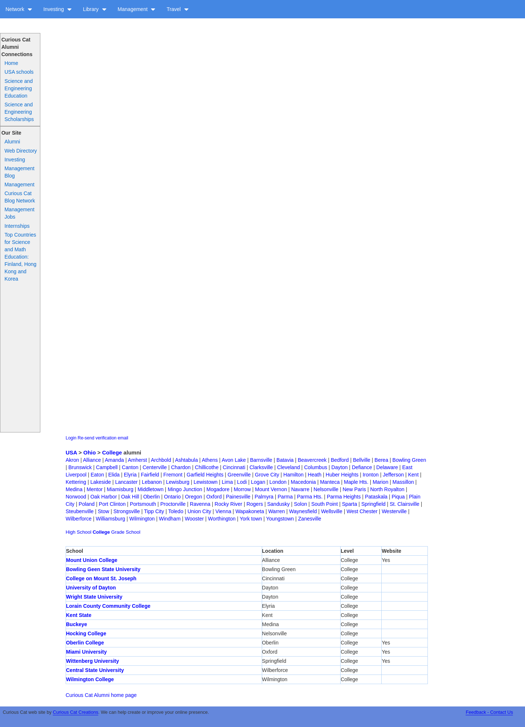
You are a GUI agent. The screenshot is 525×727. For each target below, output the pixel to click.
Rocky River (228, 504)
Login (71, 438)
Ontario (172, 497)
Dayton (339, 467)
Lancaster (126, 482)
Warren (276, 511)
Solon (300, 504)
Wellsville (331, 511)
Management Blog (19, 172)
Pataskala (376, 497)
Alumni (12, 142)
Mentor (95, 489)
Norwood (76, 497)
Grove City (267, 475)
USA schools (18, 72)
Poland (87, 504)
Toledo (175, 511)
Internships (16, 226)
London (278, 482)
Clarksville (261, 467)
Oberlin (151, 497)
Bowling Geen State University (103, 569)
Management (137, 9)
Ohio (89, 452)
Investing (57, 9)
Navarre (300, 489)
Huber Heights (342, 475)
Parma (285, 497)
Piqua (398, 497)
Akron (72, 460)
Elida (114, 475)
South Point (324, 504)
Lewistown (205, 482)
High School (78, 532)
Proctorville (173, 504)
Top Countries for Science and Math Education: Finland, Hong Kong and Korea (20, 257)
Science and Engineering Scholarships (19, 112)
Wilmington (142, 519)
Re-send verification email (103, 438)
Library (95, 9)
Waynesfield (303, 511)
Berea (381, 460)
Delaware (387, 467)
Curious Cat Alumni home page (101, 695)
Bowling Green (409, 460)
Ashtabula (186, 460)
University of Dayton (91, 588)
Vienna (223, 511)
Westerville (394, 511)
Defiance (362, 467)
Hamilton (293, 475)
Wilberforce (79, 519)
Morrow (242, 489)
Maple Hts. (356, 482)
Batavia (285, 460)
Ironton (371, 475)
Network (18, 9)
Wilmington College (90, 679)
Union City (199, 511)
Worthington (221, 519)
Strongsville (126, 511)
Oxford (214, 497)
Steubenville (79, 511)
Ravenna (200, 504)
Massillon (403, 482)
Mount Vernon (271, 489)
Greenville (239, 475)
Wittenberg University (92, 661)
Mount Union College (91, 560)
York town (251, 519)
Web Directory (20, 151)
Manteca (330, 482)
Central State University (95, 670)
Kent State (78, 615)
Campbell (107, 467)
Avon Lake (234, 460)
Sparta (349, 504)
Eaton (97, 475)
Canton (130, 467)
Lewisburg (178, 482)
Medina (74, 489)
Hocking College (86, 633)
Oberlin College (85, 643)
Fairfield (150, 475)
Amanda (114, 460)
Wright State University (94, 597)
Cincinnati (234, 467)
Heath (315, 475)
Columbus (315, 467)
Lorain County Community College (108, 606)
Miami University (86, 652)
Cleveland (288, 467)
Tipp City (154, 511)
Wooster (194, 519)
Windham (169, 519)
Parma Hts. (310, 497)
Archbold (161, 460)
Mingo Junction (185, 489)
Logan (258, 482)
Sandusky (278, 504)
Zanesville (309, 519)
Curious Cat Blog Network (19, 197)
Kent (413, 475)
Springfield (373, 504)
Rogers (254, 504)
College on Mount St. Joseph (101, 578)
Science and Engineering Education (18, 88)
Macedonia (303, 482)
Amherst (137, 460)
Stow (103, 511)
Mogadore (218, 489)
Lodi (242, 482)
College (112, 452)
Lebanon (152, 482)
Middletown (150, 489)
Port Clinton (112, 504)
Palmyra (264, 497)
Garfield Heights (205, 475)
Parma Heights (344, 497)
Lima (227, 482)
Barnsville (261, 460)
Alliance (92, 460)
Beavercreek (312, 460)
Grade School (125, 532)
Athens (210, 460)
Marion (380, 482)
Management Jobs (19, 213)
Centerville (155, 467)
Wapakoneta (249, 511)
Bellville (361, 460)
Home (11, 63)
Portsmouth (143, 504)
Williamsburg (110, 519)
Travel (177, 9)
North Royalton (387, 489)
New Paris (354, 489)
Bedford (340, 460)
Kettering (76, 482)
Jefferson (393, 475)
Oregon (193, 497)
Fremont (172, 475)
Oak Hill (130, 497)
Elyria (130, 475)
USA (71, 452)
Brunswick (80, 467)
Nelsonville (325, 489)
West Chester (362, 511)
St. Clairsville (404, 504)
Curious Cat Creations (75, 712)
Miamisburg (120, 489)
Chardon (181, 467)
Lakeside (100, 482)
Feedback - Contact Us (489, 712)
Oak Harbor (103, 497)
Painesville (238, 497)
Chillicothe (207, 467)
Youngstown (280, 519)
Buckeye (76, 624)
